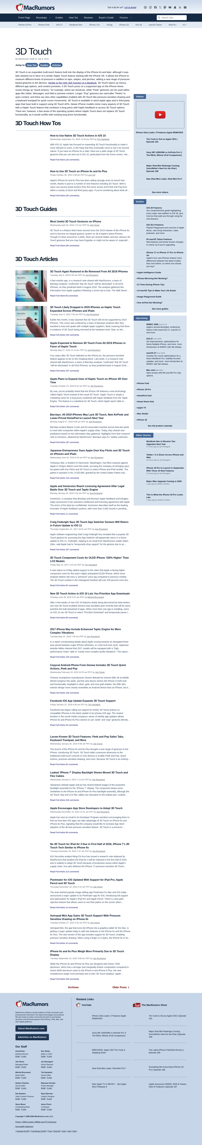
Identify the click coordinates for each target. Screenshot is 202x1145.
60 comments (72, 299)
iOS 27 (59, 25)
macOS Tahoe (155, 25)
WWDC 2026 (152, 324)
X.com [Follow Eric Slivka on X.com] (49, 1056)
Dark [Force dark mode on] (74, 1131)
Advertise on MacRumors (32, 1036)
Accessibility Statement (24, 1126)
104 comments (72, 800)
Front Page (24, 17)
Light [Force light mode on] (69, 1131)
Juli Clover (95, 225)
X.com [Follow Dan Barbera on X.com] (23, 1098)
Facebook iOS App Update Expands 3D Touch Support (84, 700)
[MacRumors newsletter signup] (185, 7)
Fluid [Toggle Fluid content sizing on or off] (50, 1131)
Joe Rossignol (92, 278)
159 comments (72, 979)
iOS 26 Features (154, 208)
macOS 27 (151, 353)
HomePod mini (144, 395)
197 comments (72, 442)
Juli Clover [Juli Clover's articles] (19, 1061)
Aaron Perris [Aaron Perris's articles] (46, 1104)
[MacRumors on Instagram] (150, 7)
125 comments (72, 657)
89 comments (72, 832)
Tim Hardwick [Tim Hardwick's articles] (46, 1072)
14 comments (72, 907)
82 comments (72, 764)
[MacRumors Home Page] (35, 8)
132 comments (72, 478)
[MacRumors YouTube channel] (170, 7)
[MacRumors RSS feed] (180, 7)
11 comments (72, 514)
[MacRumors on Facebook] (155, 7)
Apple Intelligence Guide (149, 272)
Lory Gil (91, 175)
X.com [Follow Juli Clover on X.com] (23, 1066)
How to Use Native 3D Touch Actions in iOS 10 (79, 135)
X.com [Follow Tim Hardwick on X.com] (49, 1077)
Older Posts (122, 987)
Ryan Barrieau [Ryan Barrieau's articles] (47, 1093)
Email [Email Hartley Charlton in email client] (17, 1088)
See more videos (160, 192)
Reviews (88, 17)
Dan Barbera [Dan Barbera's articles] (20, 1093)
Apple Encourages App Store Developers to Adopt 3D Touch (88, 808)
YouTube (87, 1004)
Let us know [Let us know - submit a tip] (130, 7)
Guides (59, 17)
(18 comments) (72, 160)
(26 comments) (72, 195)
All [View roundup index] (185, 25)
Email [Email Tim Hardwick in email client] (43, 1077)
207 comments (72, 549)
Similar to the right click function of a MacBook (72, 82)
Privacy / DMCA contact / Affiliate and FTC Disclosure (35, 1122)
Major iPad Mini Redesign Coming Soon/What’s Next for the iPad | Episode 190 (162, 168)
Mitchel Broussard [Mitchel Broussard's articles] (23, 1072)
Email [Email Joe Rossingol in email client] (43, 1066)
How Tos (73, 17)
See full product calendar (160, 426)
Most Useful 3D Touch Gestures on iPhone (77, 221)
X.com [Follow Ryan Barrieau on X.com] (49, 1098)
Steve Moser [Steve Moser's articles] (20, 1104)
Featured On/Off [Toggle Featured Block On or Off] (22, 1131)
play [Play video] (160, 114)
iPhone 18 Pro (24, 25)
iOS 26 (139, 25)
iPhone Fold (43, 25)
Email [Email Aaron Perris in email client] (43, 1109)
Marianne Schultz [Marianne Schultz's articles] (48, 1082)
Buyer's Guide (106, 17)
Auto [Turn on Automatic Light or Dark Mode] (64, 1131)
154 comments (72, 335)
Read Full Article (57, 160)
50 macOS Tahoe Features (159, 239)
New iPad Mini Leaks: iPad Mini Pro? (164, 179)
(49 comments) (72, 245)
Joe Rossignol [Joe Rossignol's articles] (47, 1061)
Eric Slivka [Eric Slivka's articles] (45, 1051)
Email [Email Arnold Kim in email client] (17, 1056)
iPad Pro (173, 25)
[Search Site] (172, 17)
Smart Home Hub (145, 401)
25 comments (72, 725)
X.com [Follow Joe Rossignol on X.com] (49, 1066)
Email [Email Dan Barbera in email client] (17, 1098)
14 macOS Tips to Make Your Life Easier (156, 290)
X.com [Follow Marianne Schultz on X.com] (49, 1088)
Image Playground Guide (149, 296)
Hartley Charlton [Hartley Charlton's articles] (22, 1082)
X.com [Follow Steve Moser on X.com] (23, 1109)
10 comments (72, 943)
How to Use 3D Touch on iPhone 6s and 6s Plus (80, 171)
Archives (73, 987)
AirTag (109, 25)
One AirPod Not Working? (150, 302)
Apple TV (141, 408)
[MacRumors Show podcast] (145, 7)
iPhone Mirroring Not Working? (152, 278)
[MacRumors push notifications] (175, 7)
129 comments (72, 693)
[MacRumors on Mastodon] (164, 7)
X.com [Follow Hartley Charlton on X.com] (23, 1088)
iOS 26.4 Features (155, 225)
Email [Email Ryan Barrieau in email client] (43, 1098)
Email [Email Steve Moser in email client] (17, 1109)
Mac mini (150, 370)
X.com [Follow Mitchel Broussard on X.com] (23, 1077)
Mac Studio (142, 413)
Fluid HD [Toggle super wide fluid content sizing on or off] (56, 1131)
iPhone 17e (94, 25)
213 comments (72, 871)
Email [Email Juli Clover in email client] (17, 1066)
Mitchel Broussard (95, 600)
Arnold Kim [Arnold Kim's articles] (20, 1051)
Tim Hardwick (103, 139)
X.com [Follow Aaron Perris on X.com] (49, 1109)
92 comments (72, 585)
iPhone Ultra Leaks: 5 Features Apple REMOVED (159, 132)
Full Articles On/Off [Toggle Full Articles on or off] (38, 1131)
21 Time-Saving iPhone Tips (150, 284)
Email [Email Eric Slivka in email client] (43, 1056)
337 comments (72, 371)
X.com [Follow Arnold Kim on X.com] (23, 1056)
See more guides (160, 309)
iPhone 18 (124, 25)
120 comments (72, 406)
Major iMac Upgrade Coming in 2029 (164, 481)
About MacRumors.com (31, 1028)
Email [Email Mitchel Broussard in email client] (17, 1077)
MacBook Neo (75, 25)
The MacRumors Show (154, 1004)
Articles (56, 65)
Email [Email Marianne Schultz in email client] (43, 1088)
